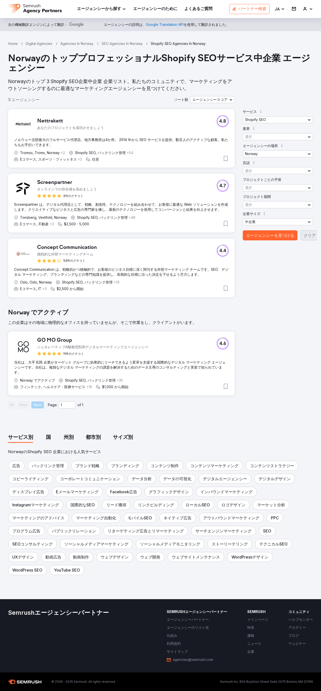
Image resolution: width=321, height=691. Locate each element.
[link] (155, 9)
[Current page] (67, 405)
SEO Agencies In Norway (122, 43)
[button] (280, 9)
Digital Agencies (39, 43)
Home (13, 43)
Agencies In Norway (77, 43)
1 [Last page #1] (82, 405)
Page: (52, 405)
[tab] (20, 438)
